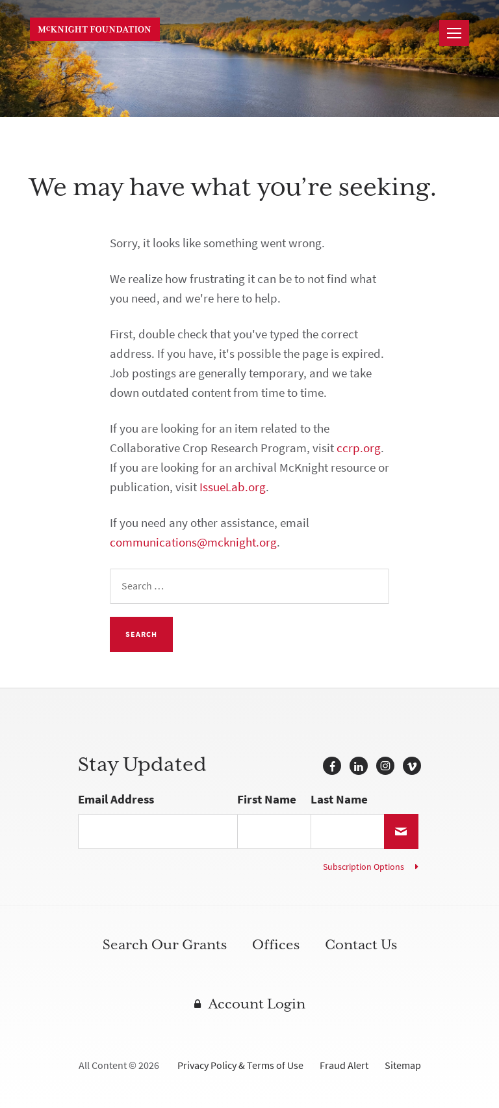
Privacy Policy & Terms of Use (240, 1065)
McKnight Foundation (95, 29)
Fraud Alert (344, 1065)
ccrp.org (359, 448)
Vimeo (412, 766)
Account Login (257, 1003)
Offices (276, 944)
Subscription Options (363, 867)
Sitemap (403, 1065)
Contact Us (361, 944)
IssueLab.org (232, 487)
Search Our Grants (165, 944)
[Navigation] (454, 33)
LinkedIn (359, 766)
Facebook (332, 766)
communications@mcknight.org (193, 542)
